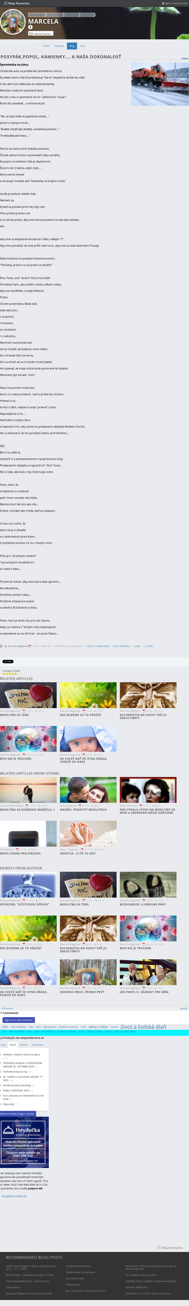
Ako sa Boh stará (75, 1278)
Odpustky (8, 1104)
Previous (8, 1008)
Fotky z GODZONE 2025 (16, 1090)
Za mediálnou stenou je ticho (141, 1275)
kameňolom (50, 1026)
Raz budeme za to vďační (80, 715)
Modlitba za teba (14, 715)
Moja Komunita (36, 15)
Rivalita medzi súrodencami (80, 1272)
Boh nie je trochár (16, 759)
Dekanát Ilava (72, 15)
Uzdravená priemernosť (78, 1266)
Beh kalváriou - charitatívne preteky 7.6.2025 (30, 1275)
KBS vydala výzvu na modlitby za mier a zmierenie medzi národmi (147, 811)
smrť (83, 1026)
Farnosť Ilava (87, 15)
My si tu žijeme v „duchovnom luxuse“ (86, 1290)
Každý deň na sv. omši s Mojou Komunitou (148, 1293)
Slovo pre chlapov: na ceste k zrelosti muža (29, 1293)
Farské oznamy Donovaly (17, 1085)
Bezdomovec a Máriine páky (143, 904)
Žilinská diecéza (55, 15)
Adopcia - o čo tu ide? (78, 853)
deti (31, 1026)
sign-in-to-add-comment (19, 1020)
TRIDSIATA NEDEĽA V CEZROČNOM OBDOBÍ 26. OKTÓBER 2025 (22, 1064)
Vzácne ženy (13, 1287)
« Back (184, 58)
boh (5, 1027)
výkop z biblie (98, 1027)
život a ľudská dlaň (98, 646)
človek (114, 1026)
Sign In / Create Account (174, 3)
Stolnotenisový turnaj (15, 1071)
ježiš (38, 1026)
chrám (149, 646)
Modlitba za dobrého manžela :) (27, 810)
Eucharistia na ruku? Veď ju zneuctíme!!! (143, 716)
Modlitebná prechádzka (20, 853)
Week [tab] (13, 1044)
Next (182, 1008)
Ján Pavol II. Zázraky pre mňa (144, 992)
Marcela (43, 21)
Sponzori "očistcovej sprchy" (25, 904)
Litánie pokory (73, 1284)
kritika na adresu (68, 1026)
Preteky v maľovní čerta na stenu (21, 1054)
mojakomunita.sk (13, 1196)
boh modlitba (122, 646)
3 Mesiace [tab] (37, 1044)
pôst (137, 646)
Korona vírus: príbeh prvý (82, 992)
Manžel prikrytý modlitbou (83, 810)
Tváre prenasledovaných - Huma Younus (27, 1281)
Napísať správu (40, 34)
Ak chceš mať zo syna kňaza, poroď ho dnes (84, 760)
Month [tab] (24, 1044)
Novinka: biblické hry (137, 1287)
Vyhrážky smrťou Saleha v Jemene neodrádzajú (151, 1281)
